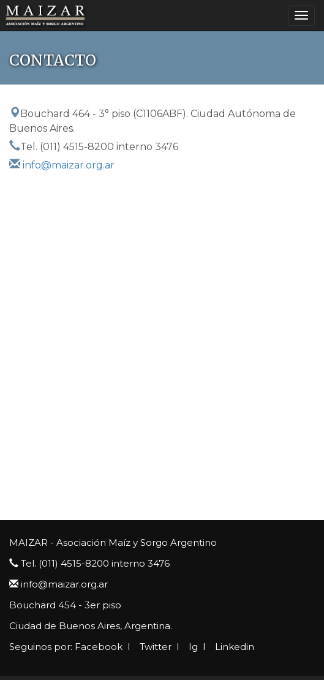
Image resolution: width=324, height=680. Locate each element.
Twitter (154, 646)
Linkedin (233, 646)
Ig (192, 646)
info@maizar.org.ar (69, 165)
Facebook (98, 646)
